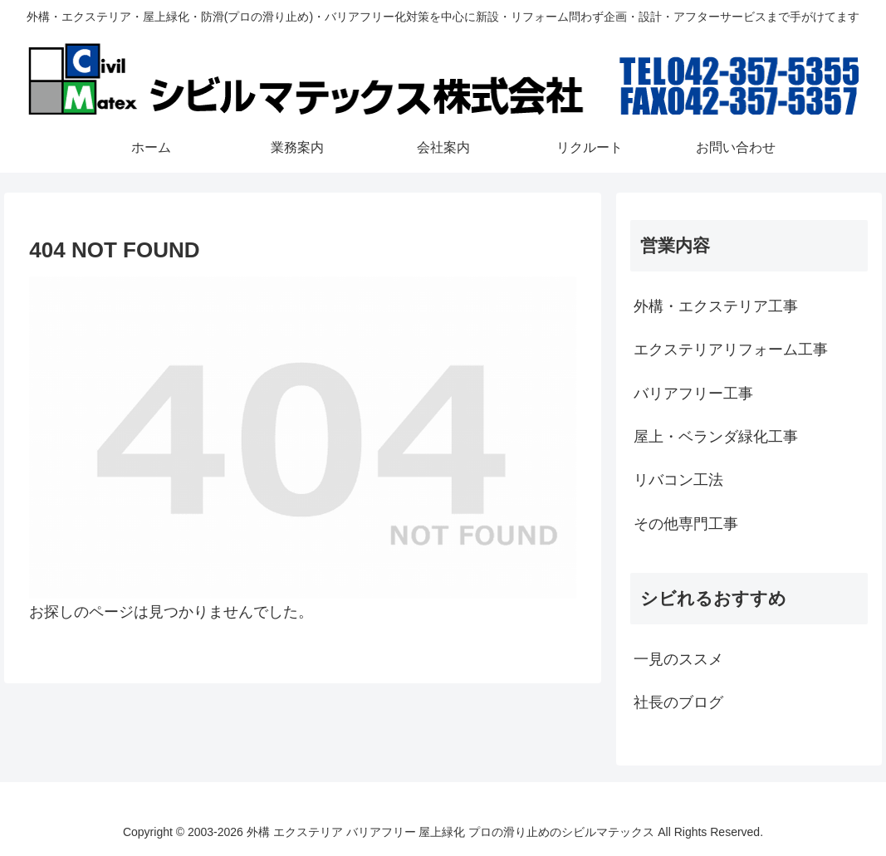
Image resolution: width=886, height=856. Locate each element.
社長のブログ (678, 702)
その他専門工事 (686, 524)
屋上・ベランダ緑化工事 (716, 436)
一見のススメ (678, 659)
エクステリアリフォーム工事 (731, 349)
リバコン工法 (678, 480)
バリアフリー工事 (693, 393)
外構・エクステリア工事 (716, 306)
